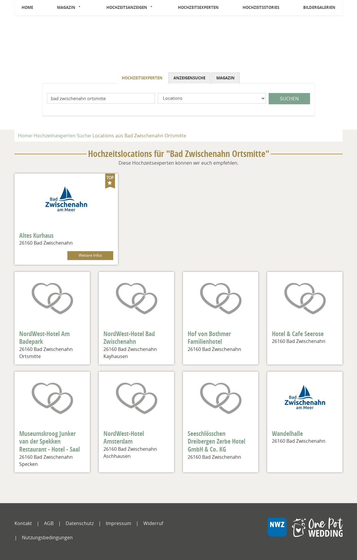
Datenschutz (80, 523)
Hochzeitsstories (261, 7)
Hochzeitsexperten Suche (62, 135)
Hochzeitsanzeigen (126, 7)
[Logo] (178, 45)
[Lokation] (101, 98)
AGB (48, 523)
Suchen (289, 98)
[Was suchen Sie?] (212, 98)
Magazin (66, 7)
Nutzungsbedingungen (47, 537)
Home (27, 7)
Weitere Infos (90, 255)
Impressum (118, 523)
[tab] (142, 78)
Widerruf (153, 523)
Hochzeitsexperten (198, 7)
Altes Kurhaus (36, 235)
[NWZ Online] (305, 531)
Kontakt (23, 523)
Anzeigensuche (189, 78)
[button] (81, 7)
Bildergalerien (319, 7)
